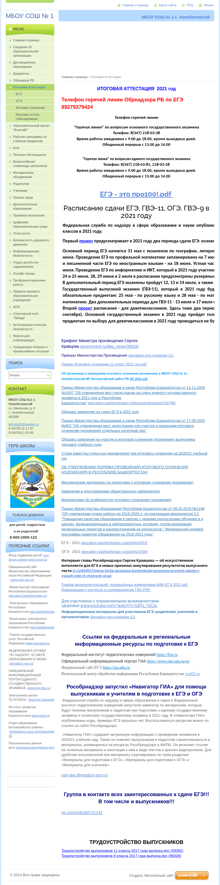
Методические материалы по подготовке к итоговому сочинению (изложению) (127, 482)
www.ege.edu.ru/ (39, 688)
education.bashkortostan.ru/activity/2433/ (114, 543)
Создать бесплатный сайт (151, 875)
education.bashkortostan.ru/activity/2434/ (114, 551)
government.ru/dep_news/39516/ (109, 346)
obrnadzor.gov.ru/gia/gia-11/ (150, 355)
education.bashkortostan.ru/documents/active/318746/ (132, 403)
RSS (190, 5)
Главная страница (74, 77)
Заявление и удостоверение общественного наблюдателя (110, 491)
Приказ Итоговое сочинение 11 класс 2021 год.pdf (104, 364)
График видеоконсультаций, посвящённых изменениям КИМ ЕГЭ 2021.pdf (124, 584)
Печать (209, 5)
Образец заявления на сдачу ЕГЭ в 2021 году (100, 412)
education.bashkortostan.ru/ (28, 595)
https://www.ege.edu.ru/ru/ (168, 661)
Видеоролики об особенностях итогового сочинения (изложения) (116, 500)
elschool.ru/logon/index (44, 699)
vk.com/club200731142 (82, 812)
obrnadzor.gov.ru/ (21, 663)
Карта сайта (167, 5)
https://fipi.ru (167, 655)
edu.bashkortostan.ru (44, 611)
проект (86, 241)
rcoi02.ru (192, 674)
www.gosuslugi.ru (38, 643)
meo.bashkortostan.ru (45, 627)
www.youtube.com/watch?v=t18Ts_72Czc (118, 605)
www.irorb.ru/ (41, 715)
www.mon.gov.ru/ (22, 579)
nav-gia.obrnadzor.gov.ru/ (84, 775)
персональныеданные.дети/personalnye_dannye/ (51, 747)
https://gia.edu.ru (116, 667)
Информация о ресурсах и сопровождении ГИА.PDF (106, 590)
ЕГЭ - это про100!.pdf (136, 194)
